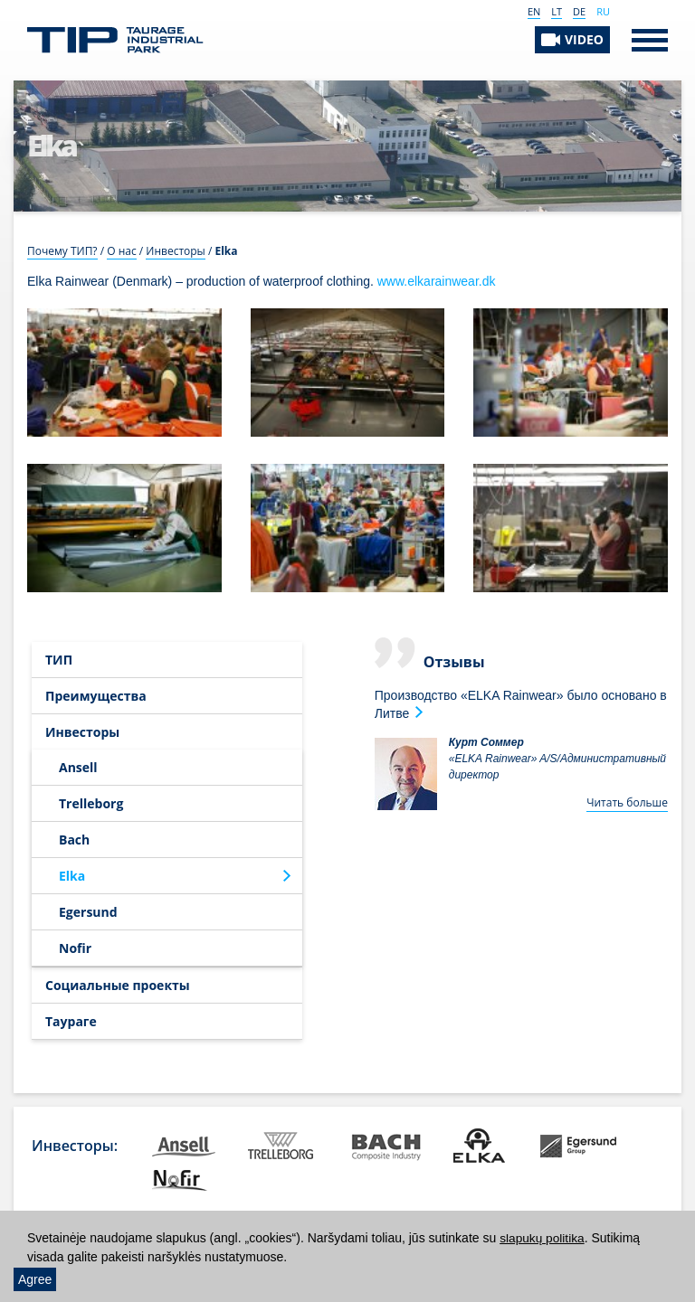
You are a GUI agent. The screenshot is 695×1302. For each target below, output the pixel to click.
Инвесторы (175, 251)
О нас (121, 251)
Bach (74, 839)
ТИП (58, 659)
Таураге (71, 1021)
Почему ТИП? (62, 251)
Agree (35, 1279)
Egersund (88, 911)
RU (603, 11)
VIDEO (584, 39)
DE (579, 11)
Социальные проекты (117, 985)
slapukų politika (543, 1238)
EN (534, 11)
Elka (72, 875)
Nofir (75, 948)
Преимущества (96, 695)
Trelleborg (91, 803)
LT (556, 11)
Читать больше (627, 802)
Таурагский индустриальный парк (115, 40)
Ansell (78, 767)
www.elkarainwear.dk (436, 281)
